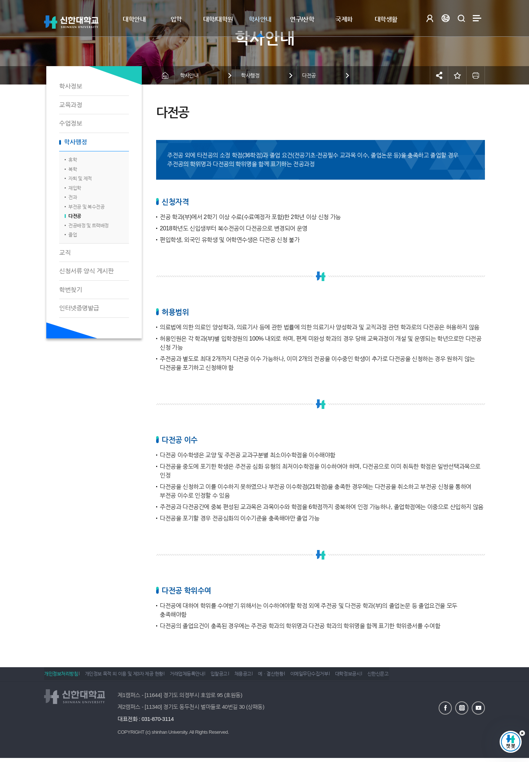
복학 (72, 169)
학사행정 (75, 142)
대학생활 (386, 19)
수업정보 (70, 123)
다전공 (74, 216)
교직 (65, 252)
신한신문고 (414, 676)
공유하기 (439, 75)
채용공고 (260, 676)
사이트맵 (477, 18)
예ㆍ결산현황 (293, 676)
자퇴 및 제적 (80, 178)
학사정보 (70, 86)
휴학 (72, 159)
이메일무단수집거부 (337, 676)
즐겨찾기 (457, 75)
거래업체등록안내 (196, 676)
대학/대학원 (218, 19)
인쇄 (476, 75)
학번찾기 (70, 289)
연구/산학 (302, 19)
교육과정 (70, 104)
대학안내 (134, 19)
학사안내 (260, 19)
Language (445, 18)
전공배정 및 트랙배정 (88, 225)
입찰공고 (232, 676)
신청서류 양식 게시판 (86, 270)
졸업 (72, 234)
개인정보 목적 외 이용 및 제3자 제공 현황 (128, 676)
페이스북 (445, 707)
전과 (72, 197)
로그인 (430, 18)
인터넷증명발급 (79, 308)
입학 (176, 19)
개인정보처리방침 (61, 676)
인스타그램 (461, 707)
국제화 (344, 19)
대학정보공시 (379, 676)
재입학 (74, 188)
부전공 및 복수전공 (86, 206)
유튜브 (478, 707)
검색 (461, 18)
